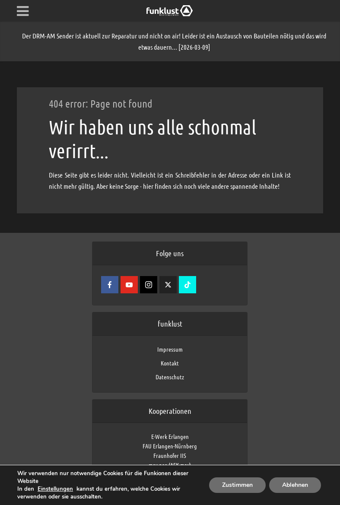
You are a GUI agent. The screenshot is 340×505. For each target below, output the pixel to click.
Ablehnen (295, 485)
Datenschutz (170, 377)
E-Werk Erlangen (170, 436)
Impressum (170, 349)
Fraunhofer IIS (169, 455)
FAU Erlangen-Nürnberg (170, 446)
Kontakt (170, 363)
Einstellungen (55, 489)
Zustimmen (237, 485)
